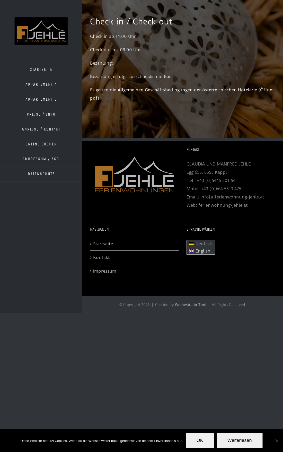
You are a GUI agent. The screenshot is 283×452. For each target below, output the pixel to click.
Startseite (103, 243)
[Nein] (276, 440)
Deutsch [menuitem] (204, 243)
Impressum (104, 271)
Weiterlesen (239, 440)
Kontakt (101, 257)
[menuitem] (201, 243)
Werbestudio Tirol (190, 305)
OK (200, 440)
